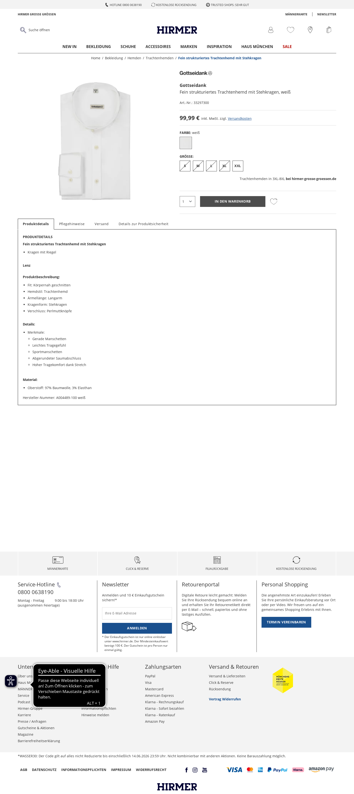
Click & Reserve (221, 682)
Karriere (24, 715)
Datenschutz (91, 702)
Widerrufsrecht (93, 695)
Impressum (121, 769)
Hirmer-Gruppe (30, 708)
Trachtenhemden (288, 178)
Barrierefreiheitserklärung (39, 741)
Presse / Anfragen (32, 721)
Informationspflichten (98, 708)
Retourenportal (201, 584)
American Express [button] (159, 695)
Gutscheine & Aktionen (36, 728)
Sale (287, 46)
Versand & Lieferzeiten (227, 676)
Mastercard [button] (154, 689)
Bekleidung (98, 46)
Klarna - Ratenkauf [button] (160, 715)
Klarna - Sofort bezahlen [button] (164, 708)
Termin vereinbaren (286, 622)
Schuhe (128, 46)
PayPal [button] (150, 676)
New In (69, 46)
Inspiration (219, 46)
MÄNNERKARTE (296, 14)
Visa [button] (148, 682)
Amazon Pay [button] (155, 721)
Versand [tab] (102, 224)
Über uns (25, 676)
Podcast (24, 702)
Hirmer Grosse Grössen (37, 14)
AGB (23, 769)
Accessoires (158, 46)
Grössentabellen (94, 689)
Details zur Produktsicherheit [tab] (143, 224)
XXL (237, 165)
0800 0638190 (36, 592)
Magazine (25, 734)
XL (224, 165)
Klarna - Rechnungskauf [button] (164, 702)
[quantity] (187, 201)
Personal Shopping (285, 584)
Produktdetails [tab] (36, 224)
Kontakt (87, 676)
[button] (234, 769)
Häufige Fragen (93, 682)
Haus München (257, 46)
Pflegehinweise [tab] (72, 224)
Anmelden (137, 628)
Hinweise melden (95, 715)
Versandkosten (240, 118)
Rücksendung (220, 689)
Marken (188, 46)
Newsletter (326, 14)
